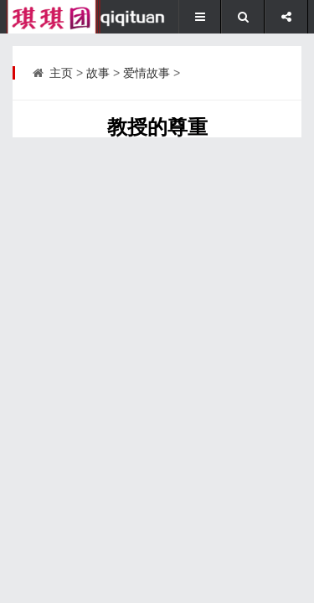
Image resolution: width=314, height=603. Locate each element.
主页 (61, 73)
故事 (98, 73)
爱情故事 (146, 73)
